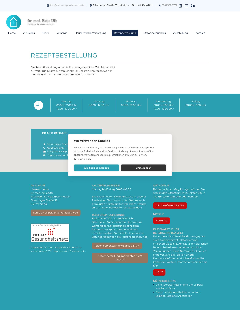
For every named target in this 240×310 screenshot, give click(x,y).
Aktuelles (29, 33)
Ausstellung (180, 33)
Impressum (54, 155)
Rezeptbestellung (125, 33)
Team (45, 33)
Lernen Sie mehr (83, 158)
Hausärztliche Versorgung (91, 33)
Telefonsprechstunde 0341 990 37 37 (117, 245)
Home (12, 33)
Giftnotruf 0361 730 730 (170, 205)
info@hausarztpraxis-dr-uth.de (67, 5)
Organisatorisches (155, 33)
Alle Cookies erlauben (96, 167)
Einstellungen (143, 167)
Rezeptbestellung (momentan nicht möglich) (120, 257)
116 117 (159, 272)
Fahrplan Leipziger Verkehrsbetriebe (55, 212)
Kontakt (200, 33)
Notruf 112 (161, 220)
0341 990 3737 (55, 147)
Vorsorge (61, 33)
